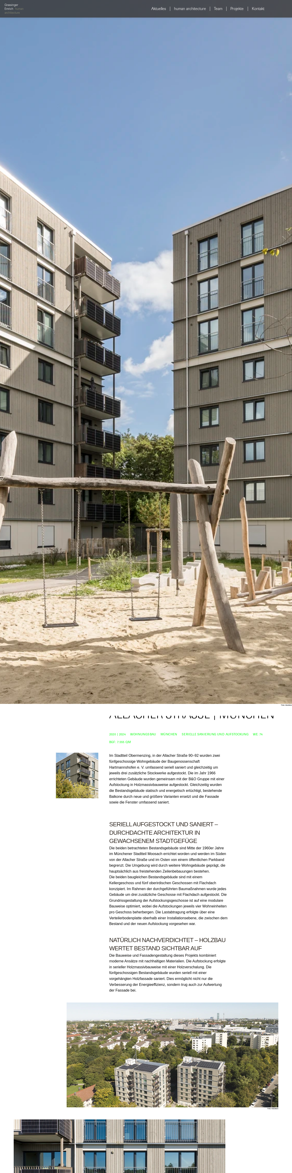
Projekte (237, 8)
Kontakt (258, 8)
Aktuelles (158, 8)
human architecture (190, 8)
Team (218, 8)
